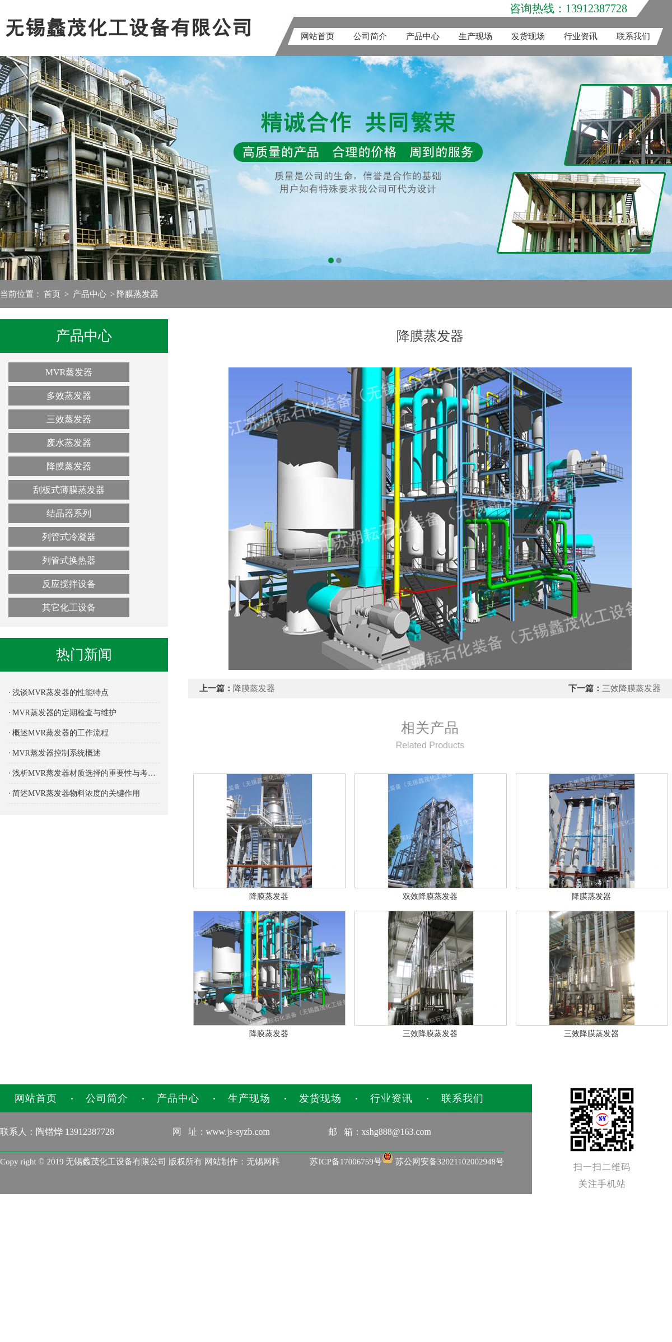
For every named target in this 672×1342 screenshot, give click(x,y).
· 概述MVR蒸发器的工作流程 (58, 733)
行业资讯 (581, 36)
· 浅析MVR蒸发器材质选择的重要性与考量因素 (84, 773)
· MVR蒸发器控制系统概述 (54, 753)
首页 (52, 294)
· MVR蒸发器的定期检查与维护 (62, 713)
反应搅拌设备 (69, 584)
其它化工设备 (69, 607)
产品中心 (423, 36)
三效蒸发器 (68, 419)
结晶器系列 (68, 513)
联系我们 (633, 36)
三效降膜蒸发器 (631, 688)
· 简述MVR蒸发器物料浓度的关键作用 (74, 793)
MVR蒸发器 (68, 372)
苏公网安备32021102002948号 (443, 1161)
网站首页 (317, 36)
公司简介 (370, 36)
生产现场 (475, 36)
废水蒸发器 (68, 443)
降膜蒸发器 (137, 294)
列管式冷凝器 (69, 537)
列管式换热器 (69, 560)
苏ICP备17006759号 (345, 1161)
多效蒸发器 (68, 395)
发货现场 (528, 36)
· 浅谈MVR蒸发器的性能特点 (58, 692)
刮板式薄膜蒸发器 (69, 490)
